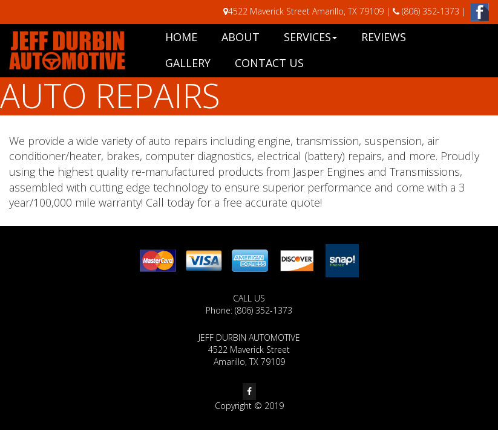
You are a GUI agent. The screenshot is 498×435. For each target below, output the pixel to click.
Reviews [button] (383, 37)
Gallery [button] (188, 63)
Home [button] (181, 37)
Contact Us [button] (269, 63)
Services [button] (310, 37)
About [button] (240, 37)
